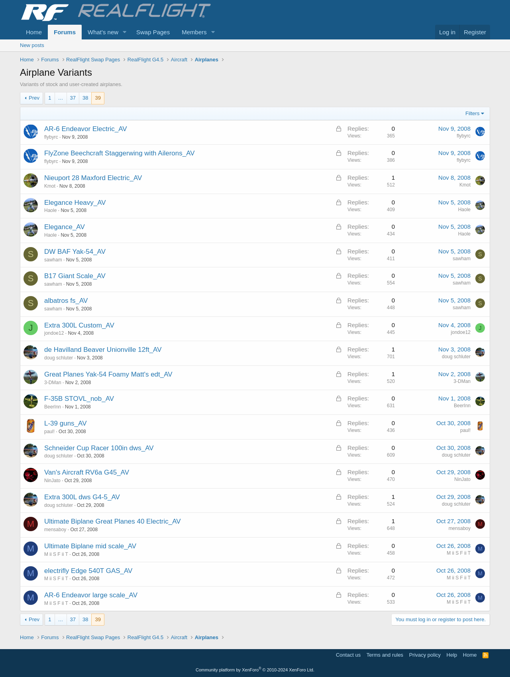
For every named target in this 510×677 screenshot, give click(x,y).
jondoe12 (54, 333)
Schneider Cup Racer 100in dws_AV (99, 448)
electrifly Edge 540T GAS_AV (88, 571)
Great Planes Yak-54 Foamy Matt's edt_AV (108, 374)
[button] (124, 32)
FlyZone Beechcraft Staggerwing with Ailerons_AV (119, 153)
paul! (49, 431)
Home (34, 32)
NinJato (52, 480)
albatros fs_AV (66, 300)
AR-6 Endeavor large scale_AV (90, 595)
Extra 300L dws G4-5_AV (82, 497)
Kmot (49, 186)
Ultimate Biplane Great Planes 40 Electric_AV (112, 521)
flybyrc (51, 137)
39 (97, 98)
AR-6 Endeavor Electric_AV (85, 129)
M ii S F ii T (56, 554)
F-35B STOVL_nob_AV (79, 398)
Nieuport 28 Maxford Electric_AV (93, 178)
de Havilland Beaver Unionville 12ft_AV (103, 349)
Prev (34, 98)
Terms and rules (385, 655)
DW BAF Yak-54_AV (75, 251)
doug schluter (58, 358)
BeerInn (52, 407)
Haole (50, 210)
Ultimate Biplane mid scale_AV (90, 546)
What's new (103, 32)
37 (73, 98)
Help (452, 655)
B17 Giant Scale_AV (75, 276)
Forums (65, 32)
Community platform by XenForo (255, 669)
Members (194, 32)
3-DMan (52, 382)
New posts (32, 45)
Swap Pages (153, 32)
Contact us (348, 655)
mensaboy (55, 529)
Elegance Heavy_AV (75, 202)
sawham (53, 260)
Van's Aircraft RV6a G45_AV (86, 472)
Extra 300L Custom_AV (79, 325)
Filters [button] (472, 113)
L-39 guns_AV (65, 423)
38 (85, 98)
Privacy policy (425, 655)
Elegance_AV (64, 227)
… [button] (60, 98)
